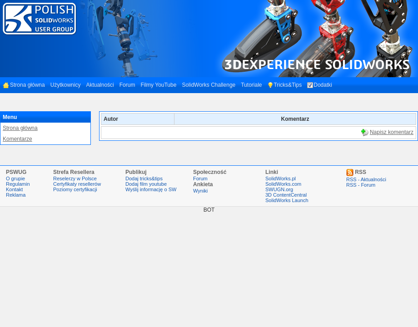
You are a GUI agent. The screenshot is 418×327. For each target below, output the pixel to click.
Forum (127, 85)
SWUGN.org (279, 189)
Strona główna (24, 85)
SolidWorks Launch (287, 200)
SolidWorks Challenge (208, 85)
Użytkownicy (65, 85)
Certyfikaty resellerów (77, 184)
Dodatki (319, 85)
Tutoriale (251, 85)
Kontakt (14, 189)
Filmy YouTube (158, 85)
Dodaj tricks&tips (144, 178)
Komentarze (17, 139)
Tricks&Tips (284, 85)
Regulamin (18, 184)
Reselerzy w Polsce (75, 178)
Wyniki (200, 190)
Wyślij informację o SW (150, 189)
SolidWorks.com (283, 184)
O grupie (15, 178)
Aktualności (100, 85)
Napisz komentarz (391, 132)
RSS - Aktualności (366, 179)
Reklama (15, 195)
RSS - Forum (360, 185)
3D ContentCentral (286, 195)
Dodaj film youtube (146, 184)
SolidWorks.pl (280, 178)
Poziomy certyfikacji (75, 189)
